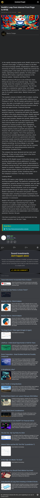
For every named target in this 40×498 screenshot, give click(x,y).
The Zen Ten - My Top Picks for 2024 (13, 433)
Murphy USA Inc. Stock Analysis (11, 301)
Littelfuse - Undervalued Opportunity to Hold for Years (18, 343)
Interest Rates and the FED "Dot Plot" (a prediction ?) (18, 444)
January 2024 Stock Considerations (12, 410)
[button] (37, 494)
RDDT (8, 236)
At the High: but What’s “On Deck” (12, 460)
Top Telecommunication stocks (18, 229)
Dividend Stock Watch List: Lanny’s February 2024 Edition (19, 396)
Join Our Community (19, 270)
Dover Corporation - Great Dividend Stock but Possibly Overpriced (18, 355)
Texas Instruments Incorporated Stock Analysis (16, 280)
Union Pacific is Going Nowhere (11, 384)
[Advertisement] (20, 48)
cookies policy (4, 496)
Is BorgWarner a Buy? (8, 369)
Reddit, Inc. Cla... (11, 238)
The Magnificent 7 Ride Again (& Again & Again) (16, 330)
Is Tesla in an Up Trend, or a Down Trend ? (14, 290)
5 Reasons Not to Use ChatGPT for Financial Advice (17, 421)
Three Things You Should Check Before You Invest (17, 470)
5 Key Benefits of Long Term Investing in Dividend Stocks (19, 481)
